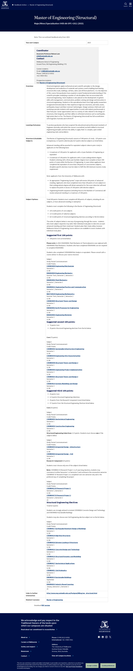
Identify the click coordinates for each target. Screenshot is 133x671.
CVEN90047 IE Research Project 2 (59, 495)
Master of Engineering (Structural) (52, 83)
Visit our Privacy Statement (74, 666)
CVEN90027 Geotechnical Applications (61, 563)
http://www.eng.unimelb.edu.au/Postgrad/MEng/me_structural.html (72, 593)
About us (24, 637)
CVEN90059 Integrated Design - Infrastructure (63, 447)
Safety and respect (28, 647)
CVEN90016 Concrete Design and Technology (63, 549)
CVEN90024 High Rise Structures (58, 536)
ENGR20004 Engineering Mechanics (59, 273)
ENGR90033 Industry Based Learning (60, 584)
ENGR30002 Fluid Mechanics (57, 280)
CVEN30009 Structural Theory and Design (62, 301)
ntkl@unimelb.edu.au (45, 56)
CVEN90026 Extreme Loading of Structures (62, 542)
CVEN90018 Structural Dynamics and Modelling (64, 556)
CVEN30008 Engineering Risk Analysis (60, 266)
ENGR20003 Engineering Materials (59, 315)
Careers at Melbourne (29, 642)
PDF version (45, 605)
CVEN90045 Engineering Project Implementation (64, 370)
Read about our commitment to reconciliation (38, 630)
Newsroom (25, 651)
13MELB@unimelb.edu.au (50, 71)
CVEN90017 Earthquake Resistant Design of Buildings (66, 529)
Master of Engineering (55, 600)
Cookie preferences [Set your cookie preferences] (108, 665)
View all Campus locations (61, 656)
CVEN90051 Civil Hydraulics (57, 570)
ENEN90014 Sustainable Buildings (59, 577)
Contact (24, 656)
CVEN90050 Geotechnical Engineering (60, 419)
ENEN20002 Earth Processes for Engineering (63, 308)
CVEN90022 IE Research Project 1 (59, 488)
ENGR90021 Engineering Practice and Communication (66, 287)
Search (125, 5)
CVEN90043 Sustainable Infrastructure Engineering (65, 349)
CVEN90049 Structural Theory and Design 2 (62, 363)
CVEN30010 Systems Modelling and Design (62, 384)
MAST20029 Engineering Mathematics (60, 294)
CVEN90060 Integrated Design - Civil (60, 454)
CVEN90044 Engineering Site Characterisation (63, 356)
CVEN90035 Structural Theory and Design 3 (62, 377)
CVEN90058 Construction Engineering (60, 426)
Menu (130, 5)
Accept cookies (92, 665)
